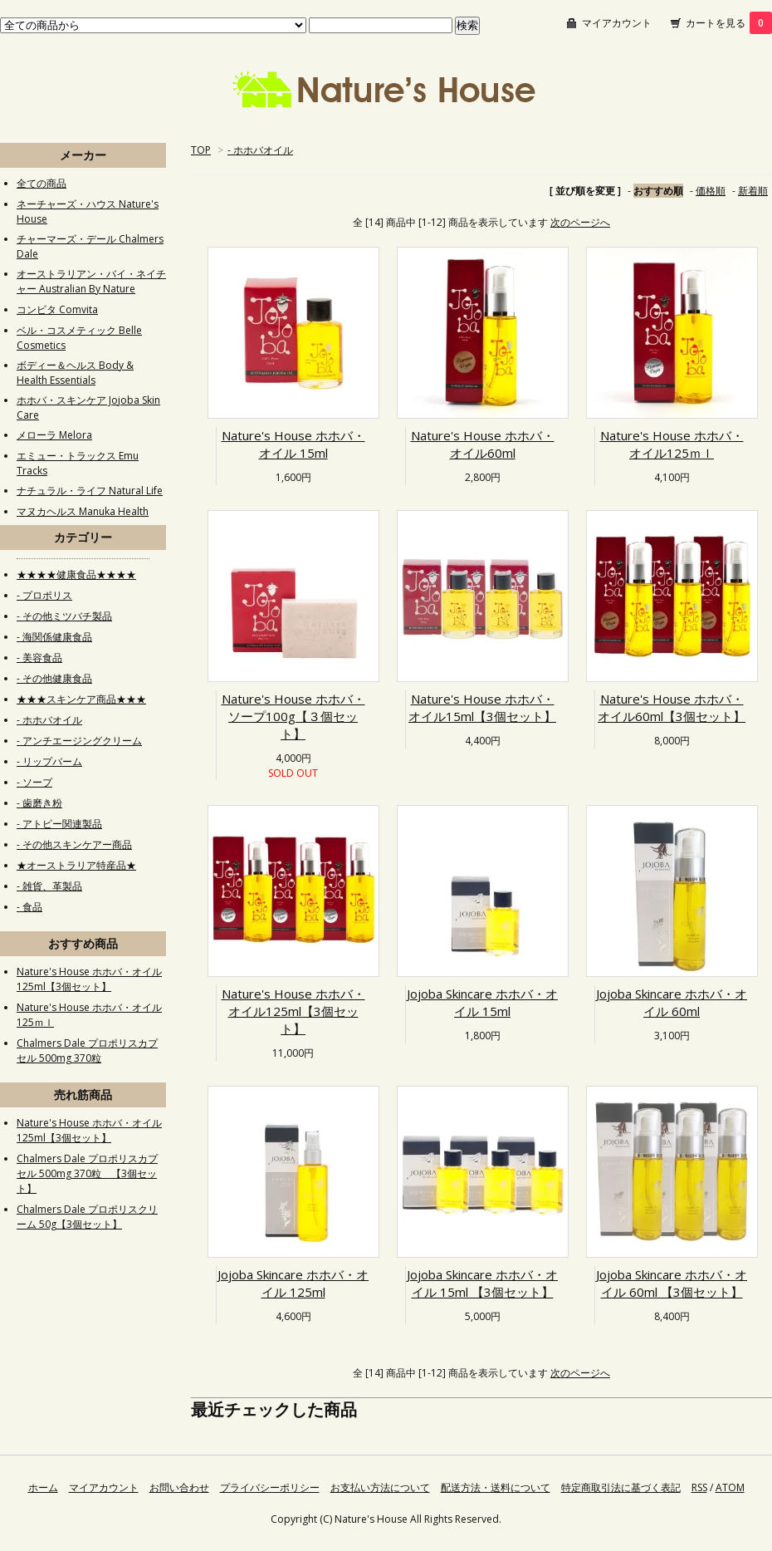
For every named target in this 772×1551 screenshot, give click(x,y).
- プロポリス (44, 595)
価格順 (711, 191)
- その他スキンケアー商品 (74, 844)
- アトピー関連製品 (59, 824)
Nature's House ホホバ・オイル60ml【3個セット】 (671, 707)
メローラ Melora (54, 435)
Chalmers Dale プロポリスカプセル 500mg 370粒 (87, 1050)
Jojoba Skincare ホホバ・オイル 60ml (671, 1002)
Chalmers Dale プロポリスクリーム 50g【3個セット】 (87, 1216)
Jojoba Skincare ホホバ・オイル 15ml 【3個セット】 (482, 1283)
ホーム (43, 1487)
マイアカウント (617, 23)
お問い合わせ (179, 1487)
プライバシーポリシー (270, 1487)
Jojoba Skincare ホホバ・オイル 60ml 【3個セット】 (671, 1283)
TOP (201, 150)
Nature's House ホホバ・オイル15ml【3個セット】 (482, 707)
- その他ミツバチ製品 (64, 616)
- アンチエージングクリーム (79, 741)
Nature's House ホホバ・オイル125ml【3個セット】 (293, 1011)
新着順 (753, 191)
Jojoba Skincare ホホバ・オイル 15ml (482, 1002)
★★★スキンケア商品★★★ (81, 699)
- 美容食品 (39, 657)
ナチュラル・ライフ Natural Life (90, 490)
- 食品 (29, 907)
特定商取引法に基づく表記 (621, 1487)
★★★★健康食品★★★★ (76, 574)
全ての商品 (41, 183)
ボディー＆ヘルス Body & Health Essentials (75, 372)
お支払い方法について (380, 1487)
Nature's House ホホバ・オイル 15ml (293, 444)
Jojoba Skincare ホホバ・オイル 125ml (293, 1283)
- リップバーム (49, 761)
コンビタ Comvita (57, 309)
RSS (699, 1487)
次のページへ (580, 222)
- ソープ (34, 782)
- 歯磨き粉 (39, 803)
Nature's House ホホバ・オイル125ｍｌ (672, 444)
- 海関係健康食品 (54, 637)
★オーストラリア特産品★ (76, 865)
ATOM (730, 1487)
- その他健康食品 (54, 678)
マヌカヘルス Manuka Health (83, 511)
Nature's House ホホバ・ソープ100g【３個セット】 (293, 716)
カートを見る (729, 23)
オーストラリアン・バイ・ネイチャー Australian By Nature (91, 281)
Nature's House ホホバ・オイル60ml (483, 444)
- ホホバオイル (260, 150)
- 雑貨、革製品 (49, 886)
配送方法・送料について (495, 1487)
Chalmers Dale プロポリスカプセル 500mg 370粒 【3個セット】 (87, 1173)
